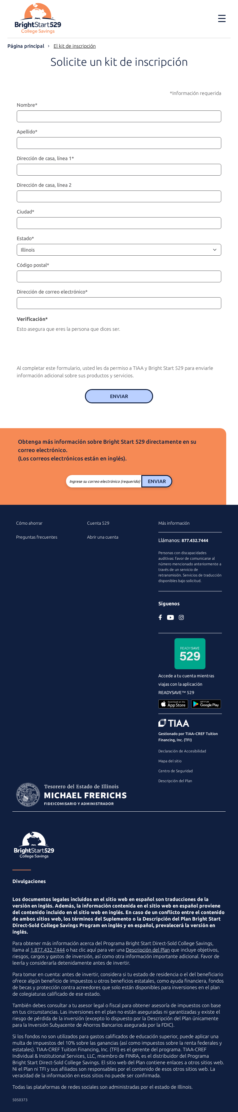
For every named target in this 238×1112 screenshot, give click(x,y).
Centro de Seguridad (175, 771)
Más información (174, 523)
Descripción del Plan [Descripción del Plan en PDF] (148, 950)
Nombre (27, 105)
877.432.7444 (195, 540)
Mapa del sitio (170, 761)
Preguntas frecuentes (36, 537)
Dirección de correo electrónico (52, 291)
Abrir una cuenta (102, 537)
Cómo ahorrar (29, 523)
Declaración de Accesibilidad (182, 751)
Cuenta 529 (98, 523)
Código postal (33, 265)
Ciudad (25, 211)
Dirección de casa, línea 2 (44, 185)
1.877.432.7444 (47, 950)
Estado (25, 238)
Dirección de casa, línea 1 (45, 158)
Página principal (25, 46)
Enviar (119, 396)
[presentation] (64, 347)
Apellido (27, 131)
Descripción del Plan (175, 781)
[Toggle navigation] (222, 18)
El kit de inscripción (75, 46)
